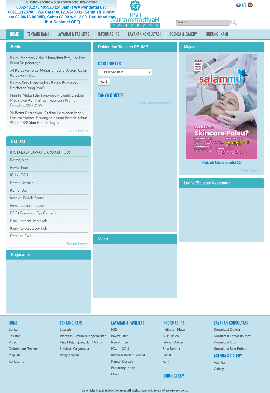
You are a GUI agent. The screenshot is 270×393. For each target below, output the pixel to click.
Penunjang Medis (123, 368)
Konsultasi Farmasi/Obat (232, 336)
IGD (114, 330)
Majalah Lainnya (250, 170)
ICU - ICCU (19, 175)
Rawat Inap (19, 168)
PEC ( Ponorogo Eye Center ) (32, 213)
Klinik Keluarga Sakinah (28, 229)
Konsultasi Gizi (225, 342)
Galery (219, 369)
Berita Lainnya (78, 130)
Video (13, 342)
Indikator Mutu (173, 330)
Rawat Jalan (19, 160)
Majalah (14, 355)
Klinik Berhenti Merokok (28, 221)
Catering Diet (20, 236)
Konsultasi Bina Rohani (230, 349)
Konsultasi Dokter (227, 330)
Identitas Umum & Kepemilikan (83, 336)
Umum (116, 374)
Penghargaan (69, 355)
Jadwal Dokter (173, 342)
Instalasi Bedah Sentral (27, 198)
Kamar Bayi (19, 191)
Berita (13, 330)
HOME (13, 323)
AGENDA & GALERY (228, 355)
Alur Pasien (170, 336)
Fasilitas (14, 336)
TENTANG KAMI (71, 323)
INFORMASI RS (173, 323)
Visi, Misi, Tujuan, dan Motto (81, 342)
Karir (166, 362)
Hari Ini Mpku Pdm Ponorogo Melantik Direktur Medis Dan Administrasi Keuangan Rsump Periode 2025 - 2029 (47, 100)
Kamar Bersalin (21, 183)
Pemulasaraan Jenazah (27, 206)
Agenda (219, 363)
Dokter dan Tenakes (23, 349)
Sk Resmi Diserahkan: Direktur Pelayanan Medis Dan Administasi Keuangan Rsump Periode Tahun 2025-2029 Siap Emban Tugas (48, 118)
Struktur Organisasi (74, 349)
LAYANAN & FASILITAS (127, 323)
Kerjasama (16, 362)
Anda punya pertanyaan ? (155, 103)
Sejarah (65, 330)
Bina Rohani (171, 349)
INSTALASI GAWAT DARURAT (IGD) (40, 153)
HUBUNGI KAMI (173, 376)
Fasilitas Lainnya (77, 244)
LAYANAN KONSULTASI (231, 323)
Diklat (166, 355)
